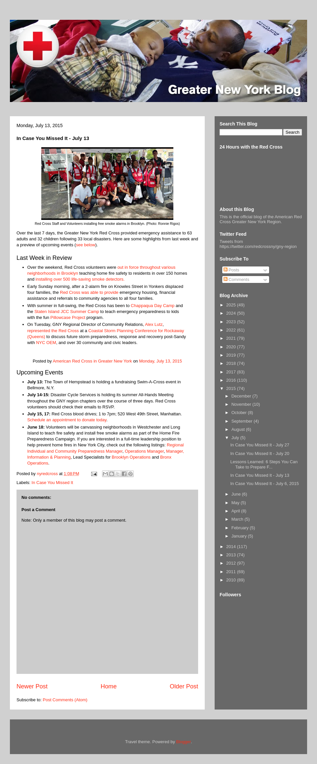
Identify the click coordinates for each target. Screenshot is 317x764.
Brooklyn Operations (131, 457)
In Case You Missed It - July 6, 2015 (264, 483)
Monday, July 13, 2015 (160, 361)
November (242, 404)
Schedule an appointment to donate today (67, 419)
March (238, 519)
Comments (236, 279)
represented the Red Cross (53, 330)
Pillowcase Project (68, 317)
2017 (231, 371)
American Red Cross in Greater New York (92, 361)
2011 (231, 571)
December (242, 396)
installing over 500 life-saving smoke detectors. (80, 279)
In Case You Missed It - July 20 (259, 453)
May (236, 502)
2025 (231, 304)
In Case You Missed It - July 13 (259, 475)
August (238, 429)
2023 (231, 321)
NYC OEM (46, 342)
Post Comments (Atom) (65, 699)
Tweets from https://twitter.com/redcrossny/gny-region (258, 244)
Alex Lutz (153, 324)
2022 (231, 330)
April (236, 510)
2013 (231, 554)
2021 (231, 338)
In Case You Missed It (52, 482)
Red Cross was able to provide (89, 292)
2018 (231, 363)
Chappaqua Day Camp (152, 305)
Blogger (183, 741)
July (235, 437)
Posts (231, 269)
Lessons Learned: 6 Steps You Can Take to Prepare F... (264, 464)
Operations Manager (144, 451)
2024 (231, 313)
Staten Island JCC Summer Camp (66, 311)
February (240, 527)
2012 (231, 563)
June (236, 494)
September (242, 421)
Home (109, 686)
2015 (231, 388)
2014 (231, 546)
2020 (231, 346)
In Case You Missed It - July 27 (259, 444)
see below (85, 244)
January (239, 536)
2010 (231, 579)
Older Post (184, 686)
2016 (231, 380)
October (239, 412)
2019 (231, 355)
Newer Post (32, 686)
